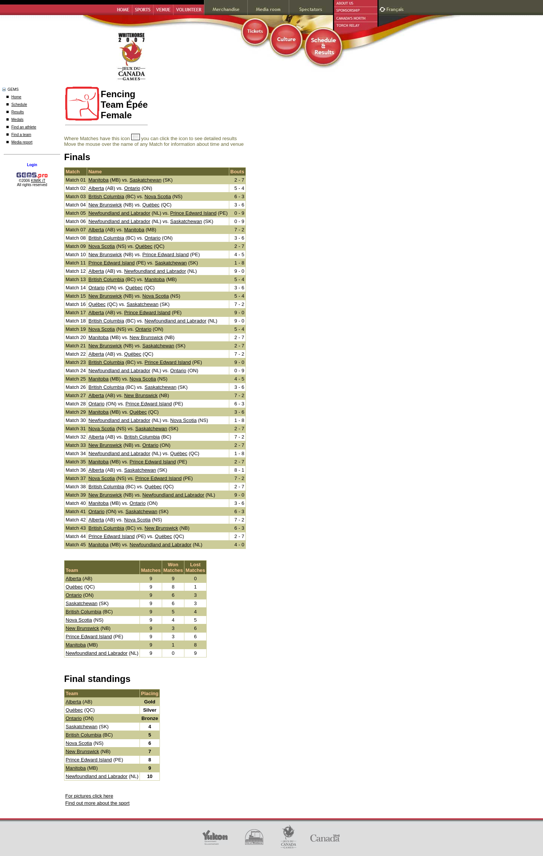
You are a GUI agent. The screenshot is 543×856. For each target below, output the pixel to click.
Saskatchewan (146, 180)
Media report (21, 142)
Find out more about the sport (97, 803)
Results (17, 112)
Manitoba (98, 180)
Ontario (132, 188)
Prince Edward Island (193, 213)
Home (16, 97)
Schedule (19, 104)
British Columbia (106, 196)
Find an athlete (23, 127)
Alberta (96, 188)
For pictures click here (89, 796)
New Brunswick (105, 205)
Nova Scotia (157, 196)
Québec (151, 205)
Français (396, 8)
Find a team (21, 135)
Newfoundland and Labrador (119, 213)
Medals (17, 120)
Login (32, 165)
